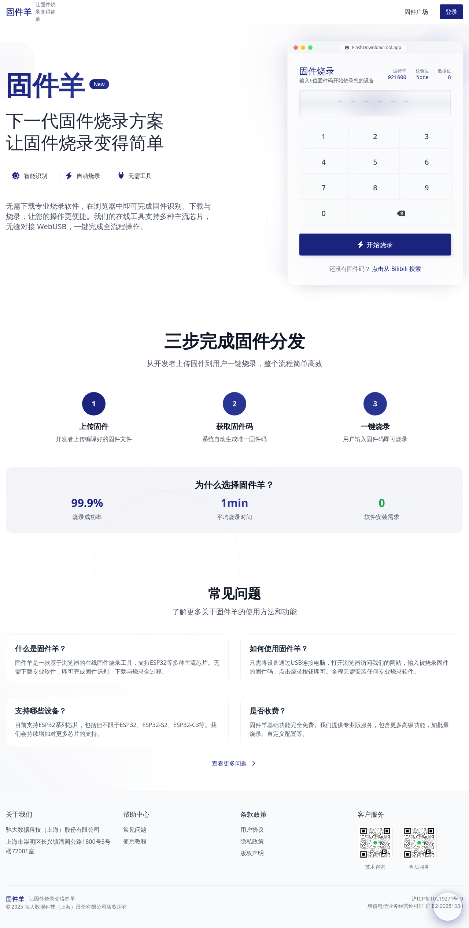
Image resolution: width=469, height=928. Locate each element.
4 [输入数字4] (324, 162)
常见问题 (135, 829)
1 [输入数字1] (324, 136)
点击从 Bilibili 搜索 (396, 269)
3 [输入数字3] (427, 136)
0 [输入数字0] (324, 213)
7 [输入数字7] (324, 188)
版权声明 (252, 853)
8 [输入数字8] (375, 188)
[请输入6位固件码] (375, 103)
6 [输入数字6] (427, 162)
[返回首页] (47, 11)
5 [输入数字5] (375, 162)
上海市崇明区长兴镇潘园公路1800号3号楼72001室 (58, 846)
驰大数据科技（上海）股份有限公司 (53, 829)
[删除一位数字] (401, 213)
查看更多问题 (234, 763)
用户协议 (252, 829)
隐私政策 (252, 841)
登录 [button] (451, 12)
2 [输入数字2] (375, 136)
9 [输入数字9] (427, 188)
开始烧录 (375, 244)
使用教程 (135, 841)
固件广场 (416, 12)
